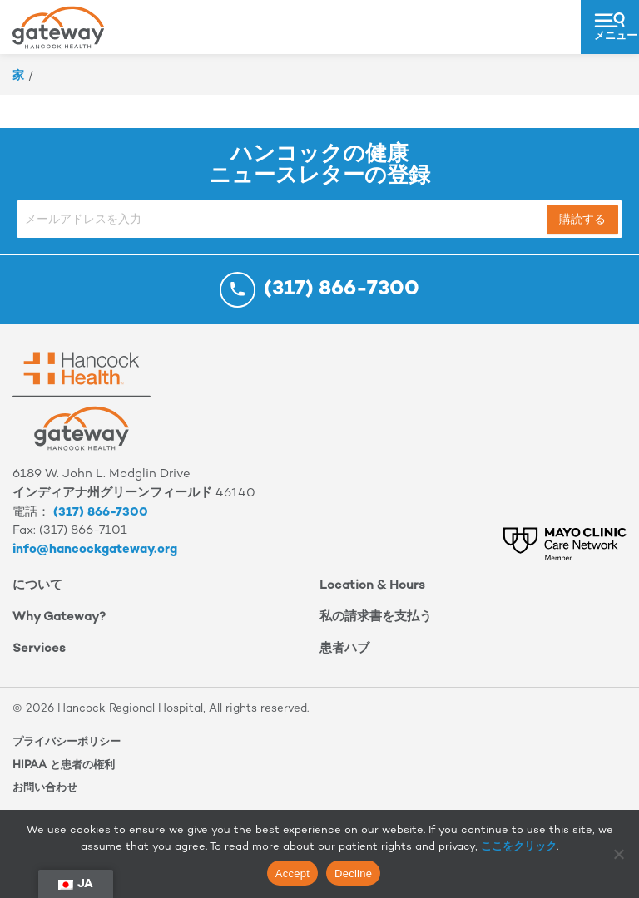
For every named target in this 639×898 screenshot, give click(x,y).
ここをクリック (519, 847)
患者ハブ (344, 649)
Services (39, 649)
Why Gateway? (59, 617)
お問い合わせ (44, 788)
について (37, 586)
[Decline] (618, 854)
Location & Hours (372, 586)
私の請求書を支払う (376, 617)
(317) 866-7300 (100, 512)
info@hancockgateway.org (94, 550)
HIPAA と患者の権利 (63, 766)
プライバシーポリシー (66, 742)
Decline (353, 873)
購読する (582, 220)
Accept (292, 873)
